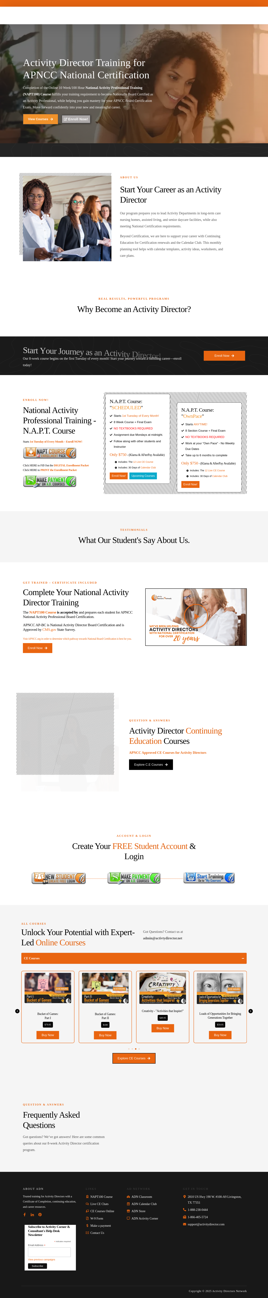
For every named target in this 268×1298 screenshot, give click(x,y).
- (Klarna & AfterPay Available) (208, 463)
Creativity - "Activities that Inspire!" (215, 1011)
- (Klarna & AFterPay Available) (137, 455)
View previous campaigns (41, 1259)
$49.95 (214, 1017)
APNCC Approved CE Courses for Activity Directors (167, 746)
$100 (157, 1024)
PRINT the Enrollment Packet (59, 470)
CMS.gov (49, 629)
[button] (196, 617)
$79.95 (100, 1024)
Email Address (36, 1245)
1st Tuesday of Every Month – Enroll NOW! (56, 441)
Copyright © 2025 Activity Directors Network (218, 1291)
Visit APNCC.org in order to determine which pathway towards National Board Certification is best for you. (77, 638)
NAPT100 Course (42, 612)
